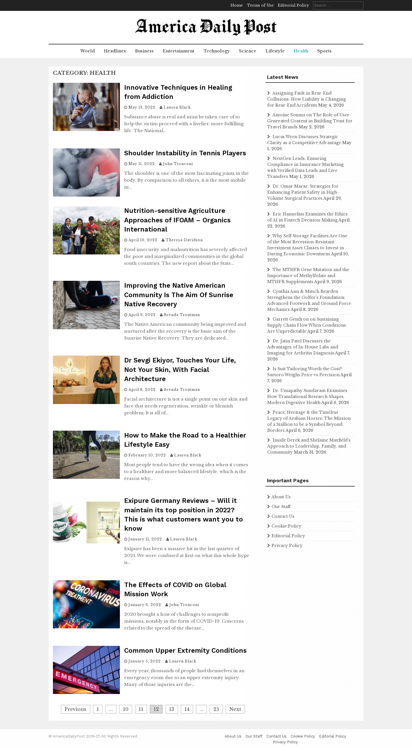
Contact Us (283, 516)
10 (125, 709)
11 (141, 709)
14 (187, 709)
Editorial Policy (293, 5)
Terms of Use (260, 5)
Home (237, 5)
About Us (281, 496)
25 (216, 709)
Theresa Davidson (184, 240)
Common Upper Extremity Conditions (185, 650)
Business (144, 51)
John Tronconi (178, 164)
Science (247, 51)
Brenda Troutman (182, 315)
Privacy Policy (287, 545)
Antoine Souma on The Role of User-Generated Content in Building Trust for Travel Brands (309, 121)
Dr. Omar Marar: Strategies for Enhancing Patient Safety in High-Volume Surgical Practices (303, 192)
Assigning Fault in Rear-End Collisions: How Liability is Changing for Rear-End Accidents (306, 99)
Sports (324, 51)
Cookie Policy (286, 526)
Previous (75, 709)
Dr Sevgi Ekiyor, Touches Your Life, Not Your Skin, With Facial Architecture (180, 369)
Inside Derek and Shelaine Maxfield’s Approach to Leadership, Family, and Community (308, 446)
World (87, 51)
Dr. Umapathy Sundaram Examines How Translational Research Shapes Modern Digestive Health (307, 396)
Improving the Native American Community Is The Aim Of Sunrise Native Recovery (178, 295)
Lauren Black (177, 107)
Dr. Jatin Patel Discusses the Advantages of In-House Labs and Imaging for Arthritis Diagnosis (302, 347)
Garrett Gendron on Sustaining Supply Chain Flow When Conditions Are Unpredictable (306, 325)
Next (235, 709)
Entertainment (178, 51)
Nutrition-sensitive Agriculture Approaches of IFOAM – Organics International (177, 220)
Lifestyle (275, 51)
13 (171, 709)
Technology (216, 51)
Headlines (115, 51)
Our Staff (281, 506)
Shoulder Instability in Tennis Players (185, 153)
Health (301, 51)
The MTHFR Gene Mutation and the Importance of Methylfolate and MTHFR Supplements (308, 275)
